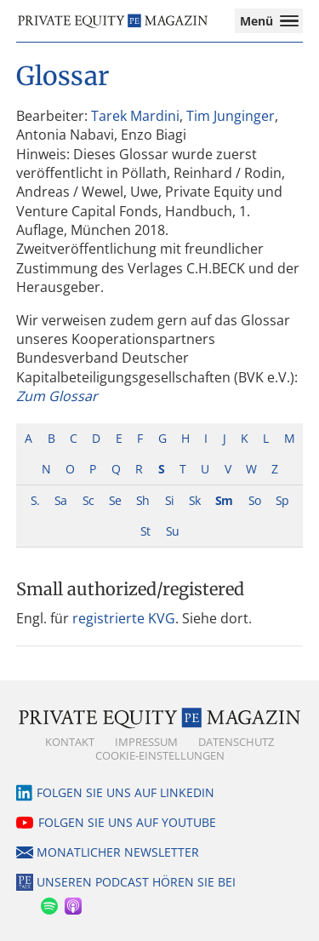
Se (115, 500)
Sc (88, 500)
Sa (60, 500)
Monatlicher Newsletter (118, 852)
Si (169, 500)
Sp (282, 500)
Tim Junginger (230, 115)
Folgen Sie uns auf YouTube (127, 822)
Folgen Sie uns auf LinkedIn (125, 792)
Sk (194, 500)
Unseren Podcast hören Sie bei (136, 882)
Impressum (146, 741)
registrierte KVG (123, 618)
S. (35, 500)
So (254, 500)
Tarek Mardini (135, 115)
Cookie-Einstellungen (160, 755)
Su (172, 531)
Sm (223, 500)
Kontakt (69, 741)
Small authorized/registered (130, 589)
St (145, 531)
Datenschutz (236, 741)
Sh (142, 500)
